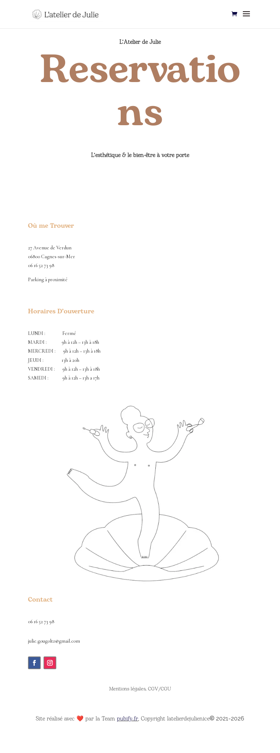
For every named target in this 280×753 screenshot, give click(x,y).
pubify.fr (127, 718)
